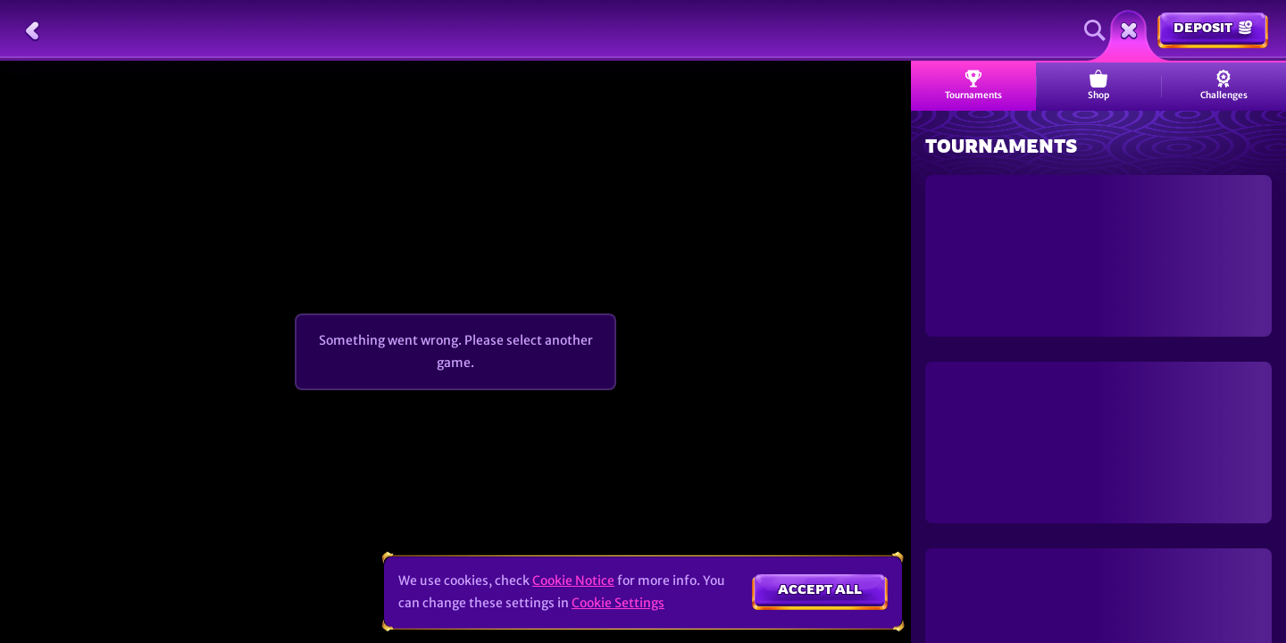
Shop (1098, 85)
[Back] (32, 30)
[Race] (1129, 30)
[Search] (1095, 30)
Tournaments (973, 85)
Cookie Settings (618, 603)
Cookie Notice (573, 580)
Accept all (820, 589)
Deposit (1212, 27)
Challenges (1224, 85)
